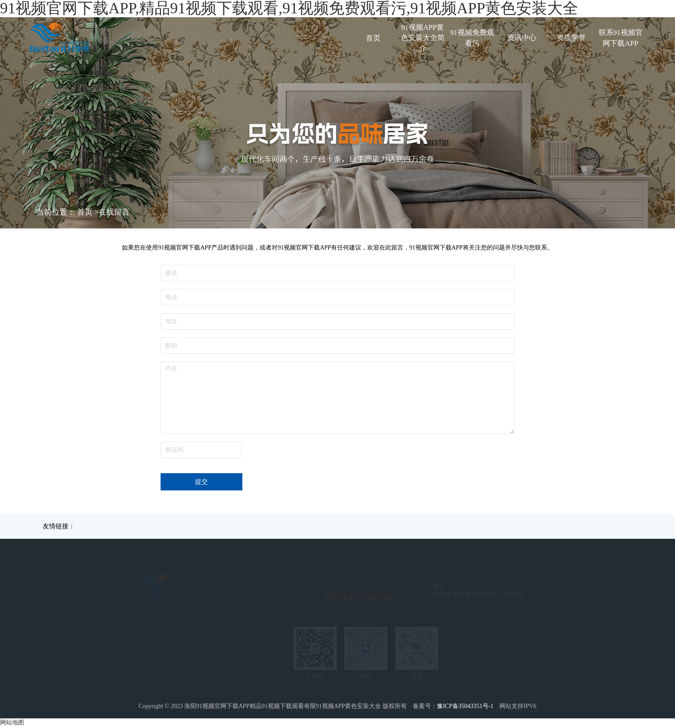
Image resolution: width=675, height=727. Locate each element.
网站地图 (12, 722)
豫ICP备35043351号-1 (465, 706)
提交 (201, 481)
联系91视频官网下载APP (621, 37)
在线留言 (114, 212)
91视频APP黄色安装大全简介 (423, 38)
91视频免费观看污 (472, 37)
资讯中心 (521, 38)
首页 (373, 38)
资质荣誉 (571, 38)
